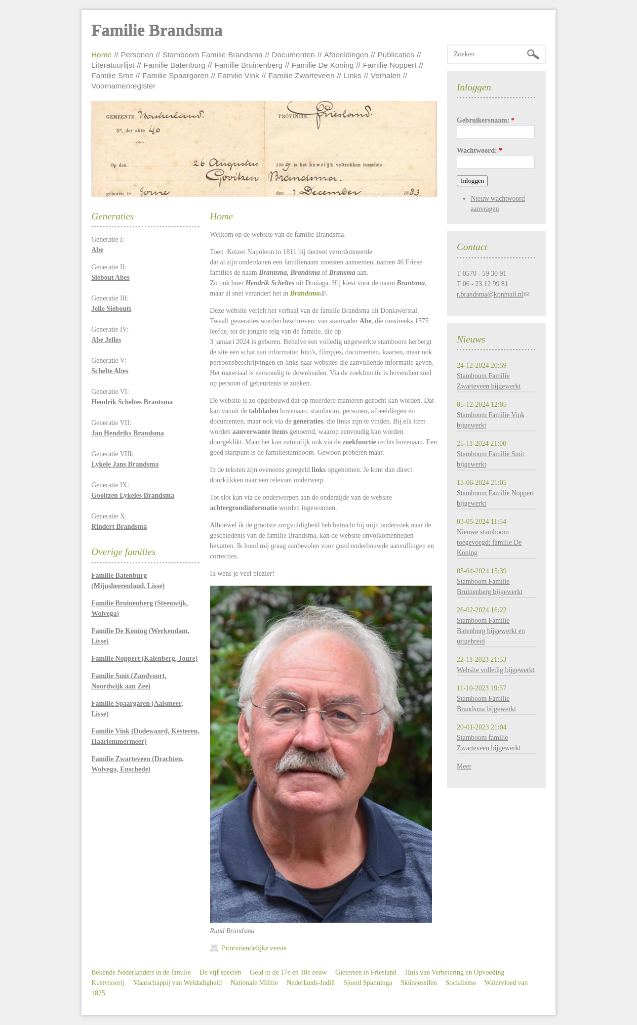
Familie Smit (112, 75)
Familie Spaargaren (175, 75)
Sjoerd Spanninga (367, 982)
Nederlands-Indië (310, 982)
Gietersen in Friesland (366, 972)
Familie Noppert (390, 65)
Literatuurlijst (112, 65)
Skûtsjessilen (419, 982)
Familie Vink (238, 75)
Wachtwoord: (479, 150)
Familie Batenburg (174, 65)
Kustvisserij (107, 982)
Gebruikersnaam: (486, 120)
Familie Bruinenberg (248, 65)
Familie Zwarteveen (301, 75)
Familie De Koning (323, 65)
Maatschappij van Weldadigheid (177, 982)
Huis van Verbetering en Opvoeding (454, 972)
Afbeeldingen (346, 54)
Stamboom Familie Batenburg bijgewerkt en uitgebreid (491, 631)
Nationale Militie (254, 982)
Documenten (293, 54)
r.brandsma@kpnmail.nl (490, 294)
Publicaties (396, 54)
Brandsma (304, 293)
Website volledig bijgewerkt (496, 670)
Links (352, 75)
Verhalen (386, 75)
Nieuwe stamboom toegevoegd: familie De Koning (489, 542)
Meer (464, 766)
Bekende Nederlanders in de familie (141, 972)
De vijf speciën (220, 972)
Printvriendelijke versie (254, 948)
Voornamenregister (123, 86)
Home (101, 54)
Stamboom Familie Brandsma (212, 54)
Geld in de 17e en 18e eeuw (288, 972)
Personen (137, 54)
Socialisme (460, 982)
